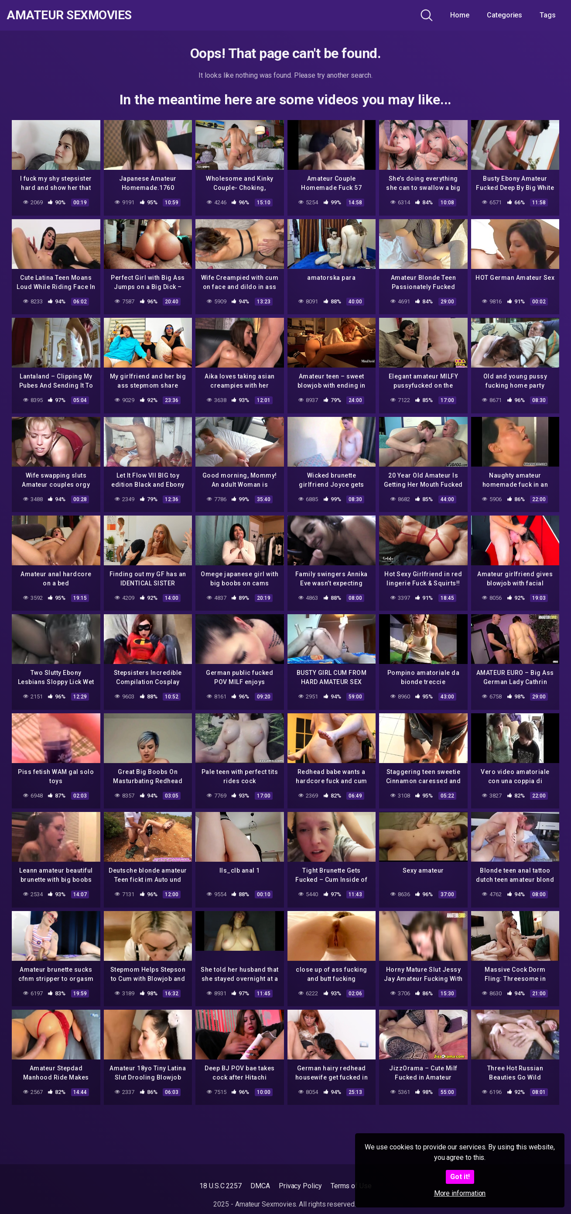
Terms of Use (351, 1186)
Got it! (460, 1177)
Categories (504, 15)
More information (460, 1193)
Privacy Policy (300, 1186)
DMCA (260, 1186)
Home (459, 15)
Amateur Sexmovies (69, 15)
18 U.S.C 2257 (220, 1186)
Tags (548, 15)
